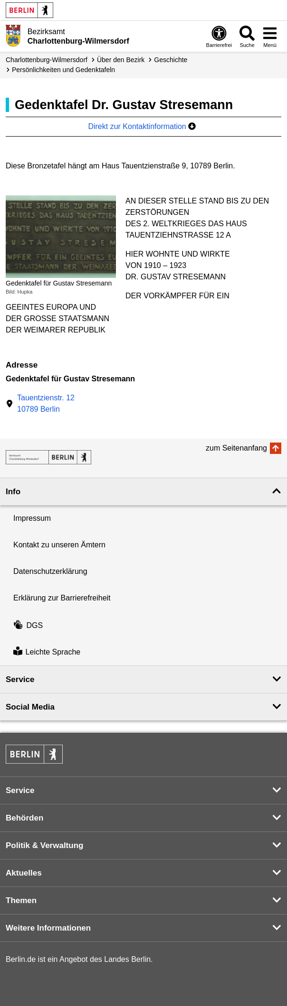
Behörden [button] (24, 817)
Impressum (32, 518)
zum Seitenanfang (236, 448)
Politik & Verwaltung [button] (44, 845)
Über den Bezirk (120, 60)
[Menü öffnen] (269, 36)
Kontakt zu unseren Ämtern (59, 545)
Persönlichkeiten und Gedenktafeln (63, 70)
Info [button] (13, 491)
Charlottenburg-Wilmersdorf (46, 60)
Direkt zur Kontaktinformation (142, 126)
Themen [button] (21, 900)
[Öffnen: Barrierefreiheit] (219, 36)
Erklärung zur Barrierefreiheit (62, 598)
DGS (28, 625)
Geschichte (170, 60)
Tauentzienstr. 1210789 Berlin (46, 403)
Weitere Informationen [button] (48, 927)
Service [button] (20, 679)
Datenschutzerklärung (50, 571)
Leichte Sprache (46, 652)
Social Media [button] (30, 706)
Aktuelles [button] (24, 872)
